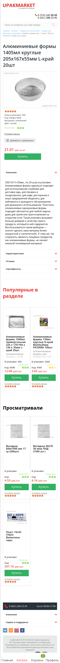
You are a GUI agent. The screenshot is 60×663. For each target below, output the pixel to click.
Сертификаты (13, 269)
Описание (11, 172)
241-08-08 (46, 15)
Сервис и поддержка (17, 622)
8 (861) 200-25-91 (18, 606)
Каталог (22, 658)
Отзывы (10, 261)
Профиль (52, 658)
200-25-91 (47, 17)
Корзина (37, 658)
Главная (7, 658)
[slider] (10, 111)
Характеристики (15, 253)
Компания (11, 614)
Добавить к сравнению (21, 140)
